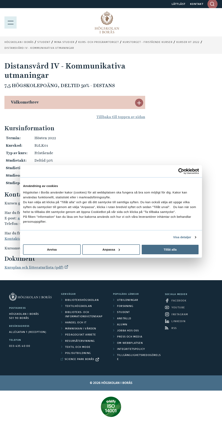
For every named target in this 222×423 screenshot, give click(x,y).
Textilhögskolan (78, 306)
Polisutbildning (78, 353)
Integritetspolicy (131, 349)
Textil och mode (77, 347)
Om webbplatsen (130, 343)
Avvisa (52, 249)
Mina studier (64, 42)
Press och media (129, 336)
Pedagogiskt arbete (80, 334)
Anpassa (111, 249)
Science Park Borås (79, 359)
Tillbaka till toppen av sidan (120, 117)
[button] (139, 103)
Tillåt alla (170, 249)
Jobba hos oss (128, 330)
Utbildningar (127, 300)
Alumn (122, 324)
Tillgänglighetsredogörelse (139, 357)
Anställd (124, 318)
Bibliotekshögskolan (82, 300)
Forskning (125, 306)
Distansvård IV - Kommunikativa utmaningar (39, 48)
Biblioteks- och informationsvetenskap (84, 314)
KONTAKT (197, 4)
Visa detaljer (182, 237)
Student (43, 42)
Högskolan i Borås (19, 42)
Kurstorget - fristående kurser (147, 42)
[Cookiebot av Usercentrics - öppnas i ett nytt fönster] (181, 171)
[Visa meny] (10, 22)
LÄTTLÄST (179, 4)
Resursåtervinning (80, 341)
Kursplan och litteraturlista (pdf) (33, 267)
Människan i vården (80, 328)
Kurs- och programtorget (98, 42)
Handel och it (76, 322)
